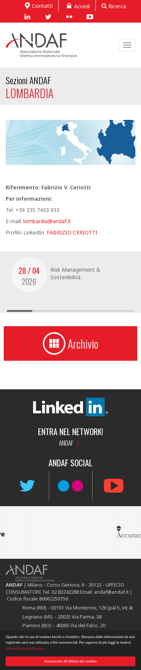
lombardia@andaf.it (47, 221)
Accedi (76, 5)
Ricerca (114, 6)
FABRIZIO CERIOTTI (72, 232)
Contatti (38, 5)
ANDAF (66, 443)
